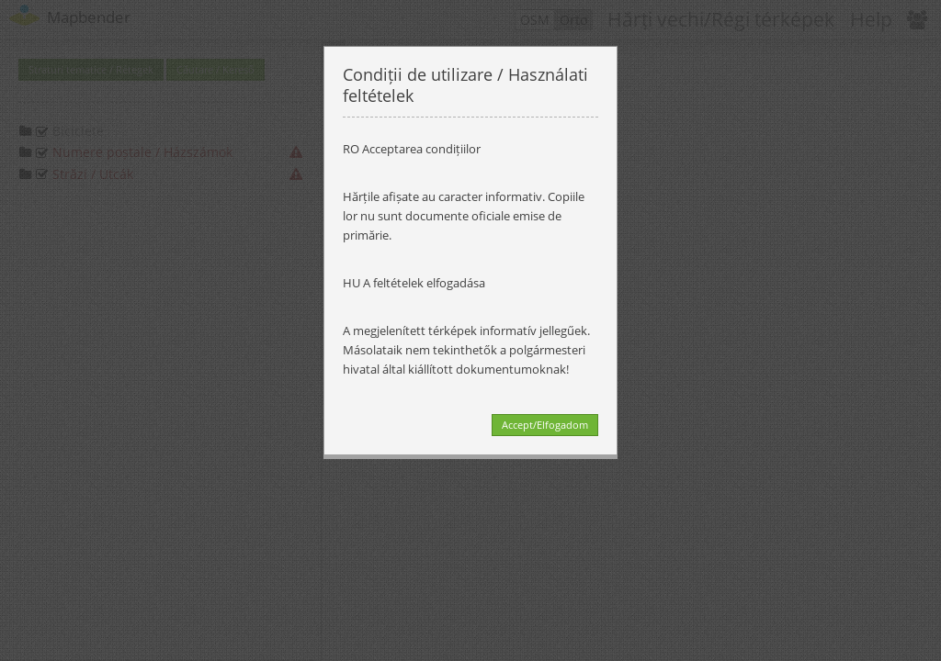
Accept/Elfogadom (545, 424)
